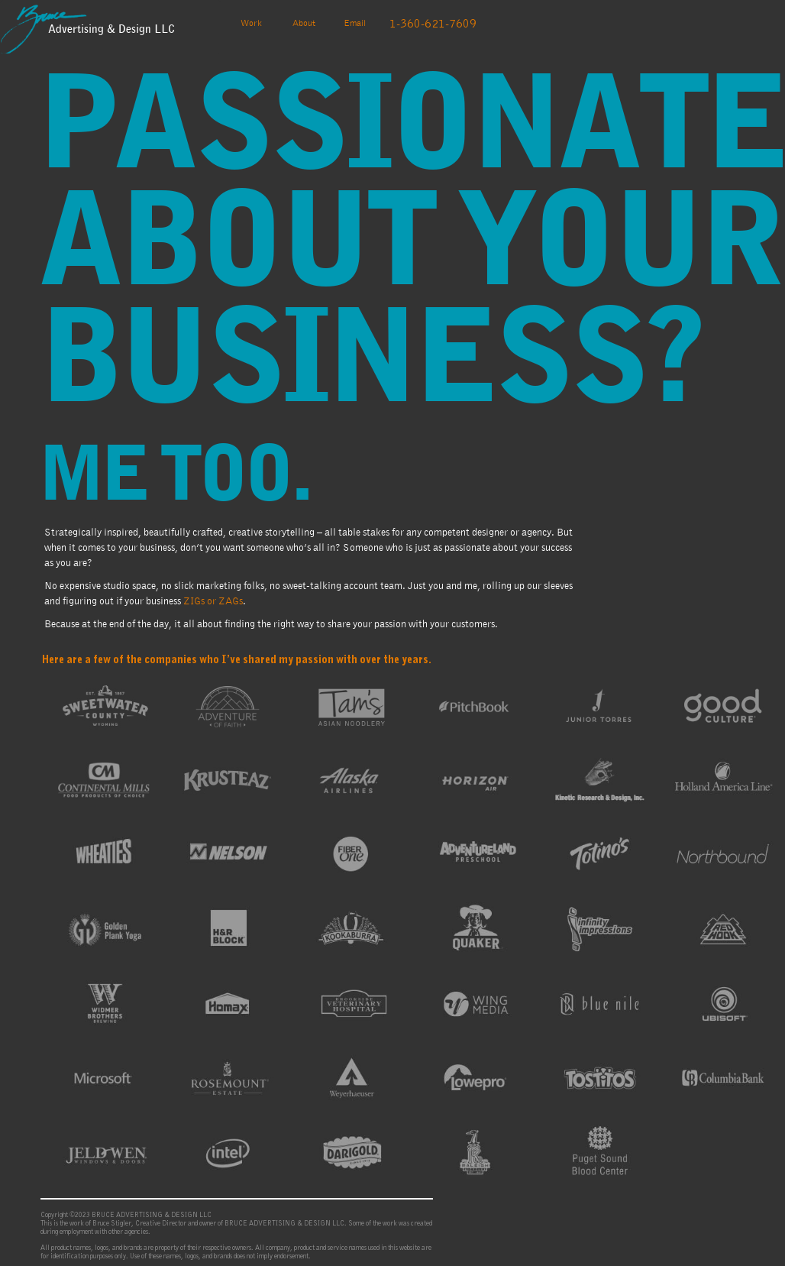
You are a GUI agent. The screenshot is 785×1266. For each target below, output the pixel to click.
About (303, 23)
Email (355, 23)
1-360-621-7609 (432, 24)
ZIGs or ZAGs (213, 601)
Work (257, 21)
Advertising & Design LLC (111, 29)
